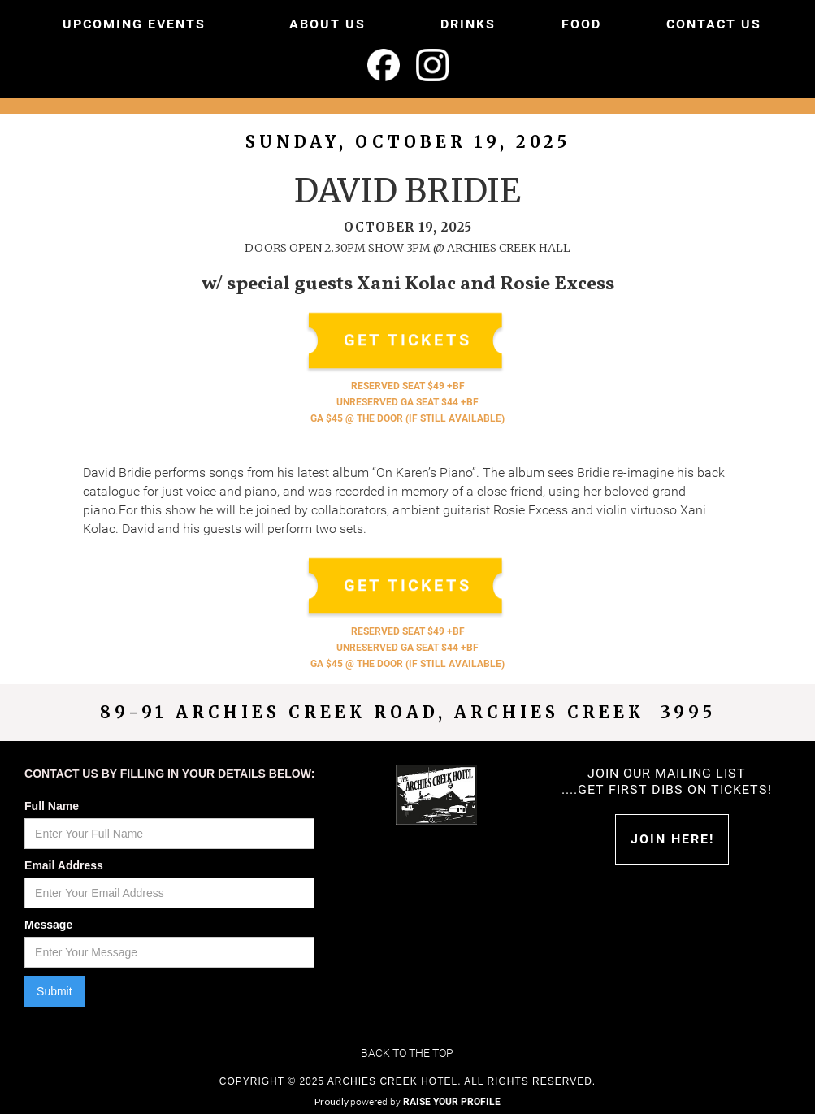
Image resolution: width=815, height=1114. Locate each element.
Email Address (63, 865)
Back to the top (407, 1053)
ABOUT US (327, 24)
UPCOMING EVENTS (134, 24)
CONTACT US (713, 24)
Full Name (51, 806)
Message (48, 924)
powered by (425, 1101)
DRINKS (468, 24)
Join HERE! (672, 839)
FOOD (581, 24)
